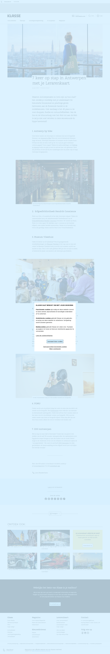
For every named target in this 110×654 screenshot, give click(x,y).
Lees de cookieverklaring (44, 335)
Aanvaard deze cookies (55, 341)
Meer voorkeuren (55, 349)
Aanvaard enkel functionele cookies (55, 346)
